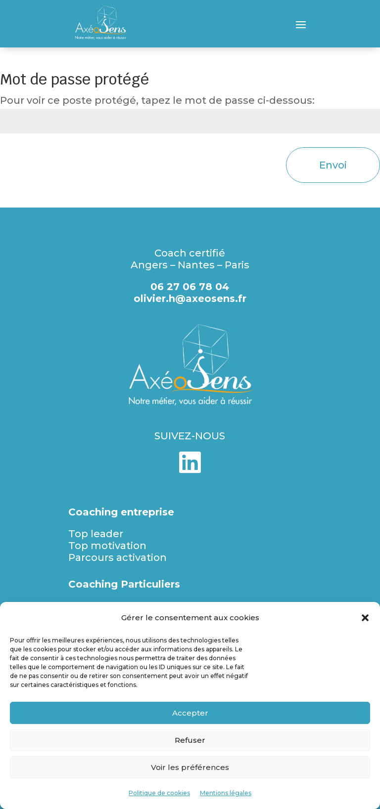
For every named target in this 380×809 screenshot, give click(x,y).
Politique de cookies (159, 793)
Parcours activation (117, 557)
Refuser (190, 740)
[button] (365, 618)
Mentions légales (225, 793)
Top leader (95, 534)
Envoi (333, 165)
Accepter (190, 713)
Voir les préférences (190, 767)
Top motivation (107, 546)
